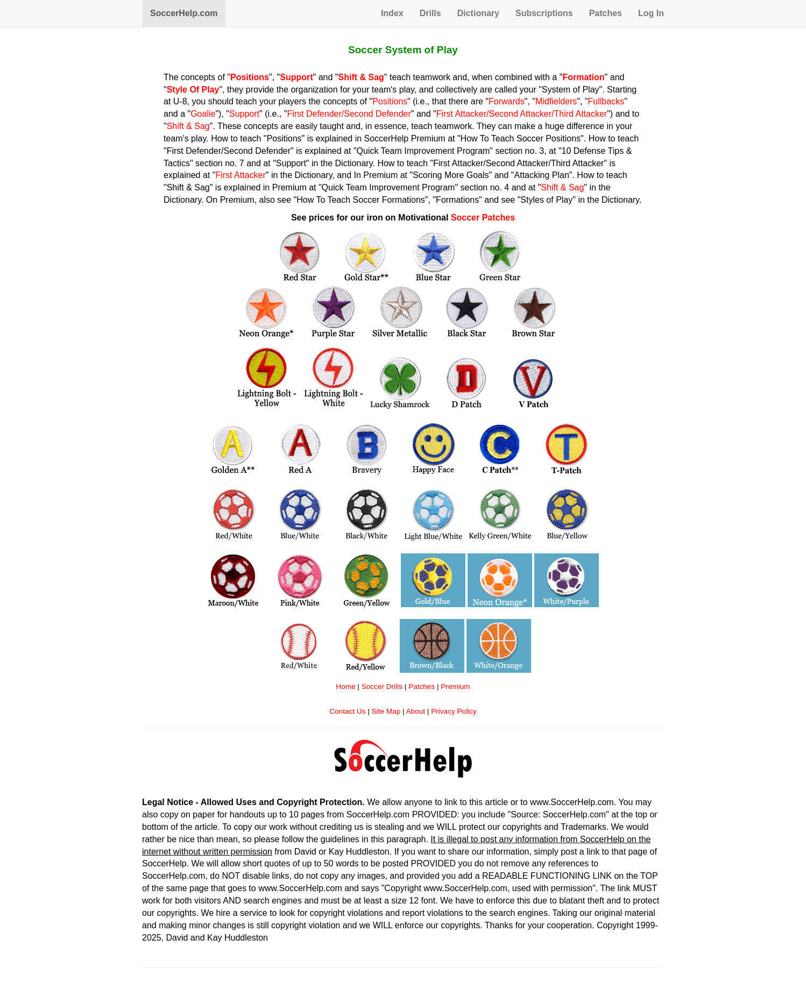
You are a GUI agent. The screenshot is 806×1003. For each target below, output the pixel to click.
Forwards (507, 101)
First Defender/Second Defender (349, 113)
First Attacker (240, 175)
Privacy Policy (454, 711)
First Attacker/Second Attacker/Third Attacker (521, 113)
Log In (651, 13)
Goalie (202, 113)
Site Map (386, 711)
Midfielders (556, 101)
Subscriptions (544, 13)
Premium (455, 686)
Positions (389, 101)
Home (345, 686)
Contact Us (347, 711)
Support (244, 113)
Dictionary (478, 13)
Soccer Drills (382, 686)
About (416, 711)
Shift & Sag (188, 126)
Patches (605, 13)
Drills (430, 13)
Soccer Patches (483, 217)
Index (392, 13)
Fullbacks (606, 101)
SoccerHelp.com (183, 13)
